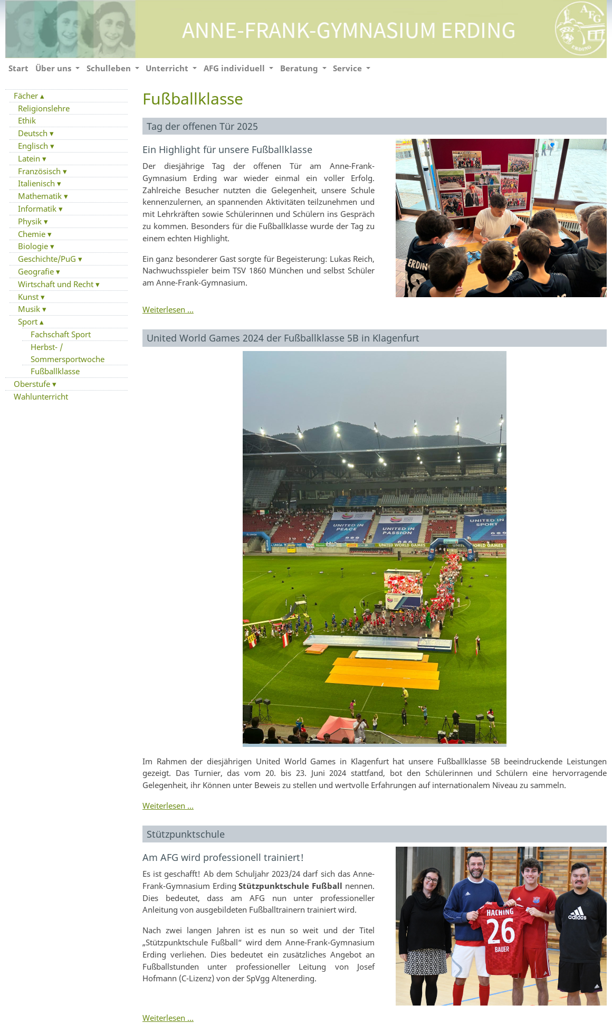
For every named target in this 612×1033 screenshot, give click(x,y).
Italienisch (37, 183)
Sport (29, 321)
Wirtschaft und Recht (56, 284)
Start (18, 68)
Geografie (37, 271)
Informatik (38, 208)
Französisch (40, 171)
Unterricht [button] (168, 68)
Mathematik (41, 196)
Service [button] (348, 68)
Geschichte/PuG (48, 258)
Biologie (34, 246)
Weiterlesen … (168, 309)
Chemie (32, 234)
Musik (30, 309)
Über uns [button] (54, 68)
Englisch (34, 145)
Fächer (27, 95)
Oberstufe (33, 383)
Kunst (29, 296)
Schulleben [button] (110, 68)
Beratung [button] (300, 68)
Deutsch (34, 133)
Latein (30, 158)
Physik (31, 221)
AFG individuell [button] (235, 68)
